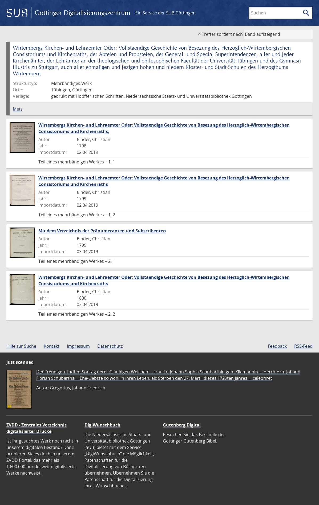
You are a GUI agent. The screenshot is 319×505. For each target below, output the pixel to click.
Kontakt (51, 346)
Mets (18, 109)
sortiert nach (230, 34)
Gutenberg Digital (182, 425)
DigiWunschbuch (102, 425)
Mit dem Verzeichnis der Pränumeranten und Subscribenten (102, 231)
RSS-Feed (303, 346)
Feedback (277, 346)
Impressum (78, 346)
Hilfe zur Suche (21, 346)
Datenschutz (110, 346)
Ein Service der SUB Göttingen (165, 13)
